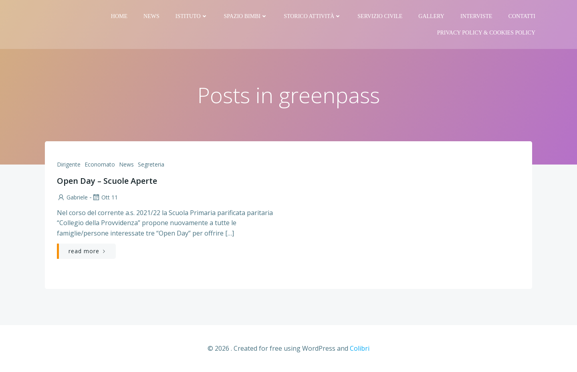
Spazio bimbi (246, 16)
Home (119, 16)
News (151, 16)
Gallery (431, 16)
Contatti (521, 16)
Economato (100, 164)
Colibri (359, 348)
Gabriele (72, 197)
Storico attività (312, 16)
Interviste (476, 16)
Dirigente (69, 164)
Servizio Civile (379, 16)
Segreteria (151, 164)
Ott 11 (105, 197)
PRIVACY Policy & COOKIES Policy (486, 33)
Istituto (192, 16)
